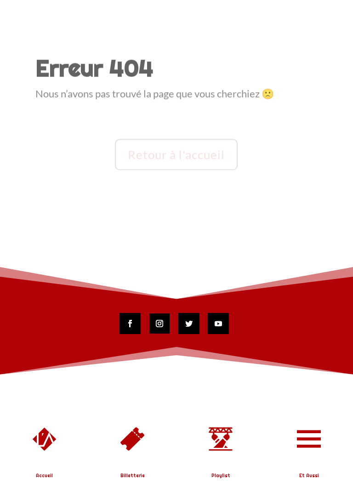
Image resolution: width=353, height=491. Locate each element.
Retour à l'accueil (176, 155)
